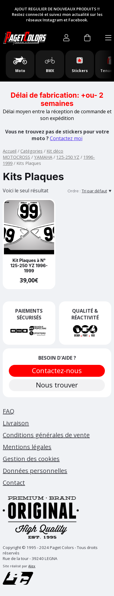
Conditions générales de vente (46, 435)
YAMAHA (43, 157)
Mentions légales (27, 447)
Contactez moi (66, 138)
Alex (31, 566)
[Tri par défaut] (96, 191)
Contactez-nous (57, 370)
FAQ (8, 411)
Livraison (16, 423)
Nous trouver (57, 385)
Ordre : (74, 191)
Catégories (31, 151)
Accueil (9, 151)
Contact (14, 482)
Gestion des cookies (31, 459)
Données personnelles (35, 471)
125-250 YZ (67, 157)
